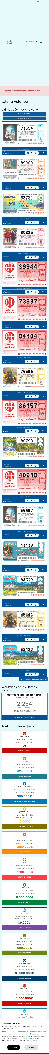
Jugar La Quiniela (24, 751)
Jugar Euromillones (24, 978)
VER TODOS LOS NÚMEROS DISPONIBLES (33, 679)
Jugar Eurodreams (24, 928)
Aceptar (13, 1047)
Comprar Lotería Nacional (24, 801)
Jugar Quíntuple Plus (24, 827)
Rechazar (31, 1047)
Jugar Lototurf (24, 852)
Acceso (30, 42)
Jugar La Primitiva (24, 902)
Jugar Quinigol (24, 776)
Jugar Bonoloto (24, 953)
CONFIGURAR (32, 1038)
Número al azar (24, 118)
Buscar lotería (24, 114)
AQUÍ (37, 1041)
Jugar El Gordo (24, 877)
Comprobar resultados (24, 717)
